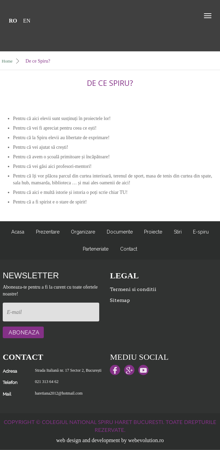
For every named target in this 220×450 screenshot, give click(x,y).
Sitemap (120, 300)
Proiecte (153, 232)
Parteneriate (95, 249)
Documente (120, 232)
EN (26, 21)
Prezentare (48, 232)
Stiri (178, 232)
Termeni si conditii (133, 289)
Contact (128, 249)
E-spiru (201, 232)
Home (11, 61)
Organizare (83, 232)
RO (13, 21)
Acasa (17, 232)
